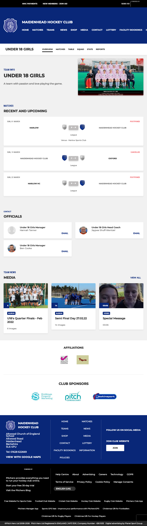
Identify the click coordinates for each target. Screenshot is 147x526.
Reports (100, 49)
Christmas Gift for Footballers (116, 508)
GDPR (130, 474)
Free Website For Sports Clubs (18, 501)
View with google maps (23, 457)
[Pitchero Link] (137, 5)
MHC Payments (29, 4)
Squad (80, 49)
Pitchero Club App (134, 501)
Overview (47, 49)
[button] (25, 30)
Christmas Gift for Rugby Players (56, 516)
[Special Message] (121, 295)
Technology (117, 474)
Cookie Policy (102, 482)
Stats (90, 49)
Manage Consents (123, 482)
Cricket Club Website (68, 501)
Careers (103, 474)
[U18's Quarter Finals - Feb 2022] (26, 295)
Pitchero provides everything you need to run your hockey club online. (27, 479)
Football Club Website (45, 501)
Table (71, 49)
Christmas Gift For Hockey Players (90, 516)
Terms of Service (64, 482)
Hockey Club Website (90, 501)
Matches (60, 49)
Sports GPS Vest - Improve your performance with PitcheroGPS (70, 508)
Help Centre (62, 474)
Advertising (88, 474)
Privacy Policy (84, 482)
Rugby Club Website (113, 501)
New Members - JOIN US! (55, 4)
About (75, 474)
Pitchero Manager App (28, 508)
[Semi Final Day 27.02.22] (73, 295)
